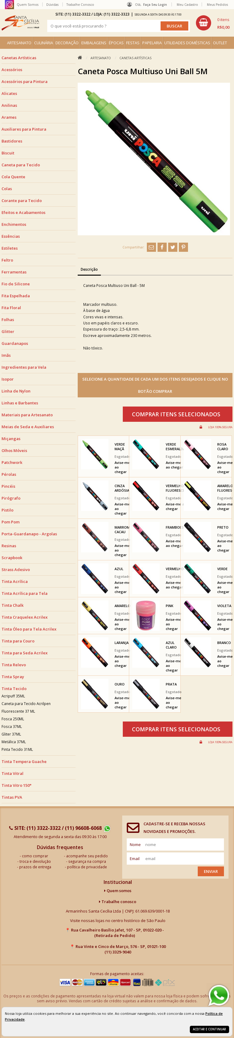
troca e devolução (35, 861)
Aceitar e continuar (209, 1029)
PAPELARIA (152, 42)
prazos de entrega (35, 866)
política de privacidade (87, 866)
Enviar (211, 871)
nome (135, 844)
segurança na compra (87, 861)
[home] (20, 23)
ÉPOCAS (116, 42)
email (135, 858)
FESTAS (133, 42)
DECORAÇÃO (67, 42)
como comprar (35, 855)
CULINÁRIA (43, 42)
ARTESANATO (19, 42)
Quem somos (117, 890)
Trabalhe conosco (117, 901)
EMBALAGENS (93, 42)
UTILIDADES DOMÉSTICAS (187, 42)
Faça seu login (155, 4)
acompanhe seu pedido (87, 855)
